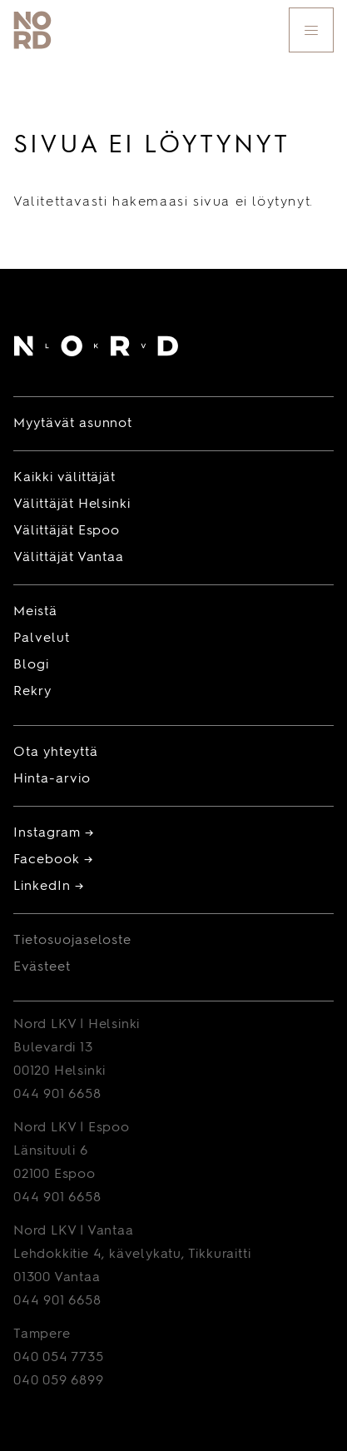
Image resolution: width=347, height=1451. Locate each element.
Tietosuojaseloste (72, 940)
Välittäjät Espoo (66, 531)
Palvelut (41, 638)
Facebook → (53, 860)
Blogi (31, 665)
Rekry (32, 691)
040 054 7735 (58, 1357)
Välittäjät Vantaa (68, 557)
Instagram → (53, 833)
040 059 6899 (58, 1381)
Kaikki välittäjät (64, 477)
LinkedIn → (48, 886)
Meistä (35, 612)
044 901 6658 (57, 1094)
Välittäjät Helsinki (72, 504)
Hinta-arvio (52, 779)
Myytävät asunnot (72, 423)
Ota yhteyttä (55, 752)
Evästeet (42, 967)
